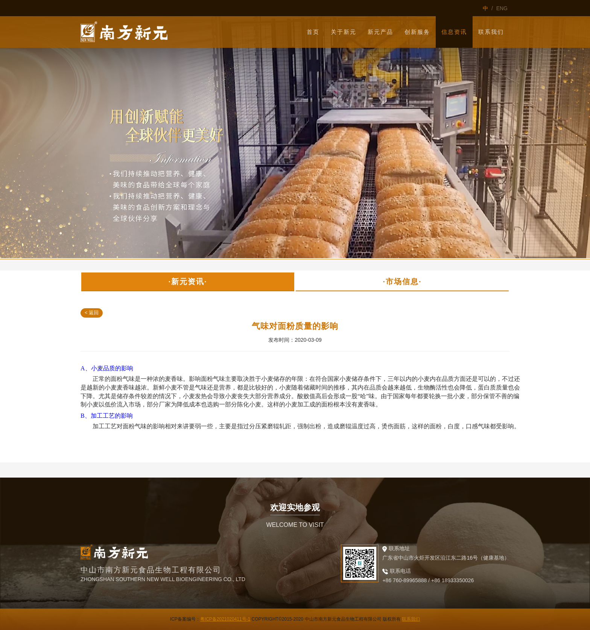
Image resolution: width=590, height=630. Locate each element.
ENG (502, 8)
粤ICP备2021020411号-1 (225, 619)
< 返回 (92, 312)
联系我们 (411, 619)
